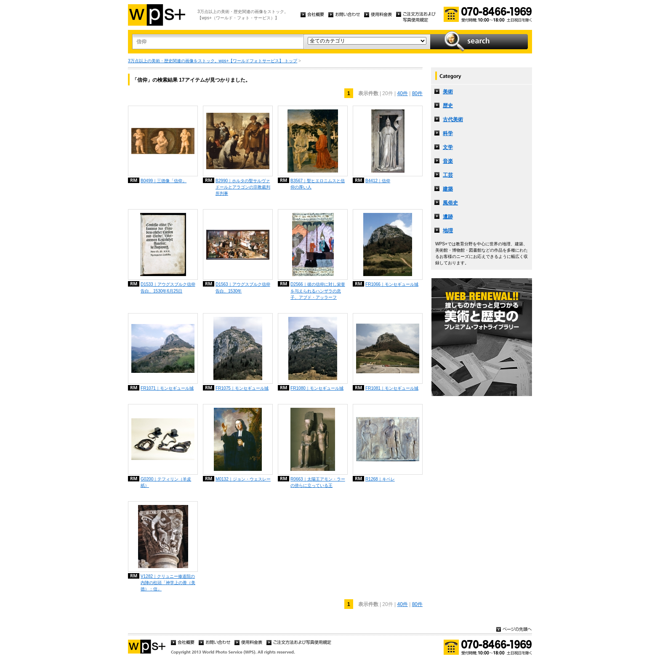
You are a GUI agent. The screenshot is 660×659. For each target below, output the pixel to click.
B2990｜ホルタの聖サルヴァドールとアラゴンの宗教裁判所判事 (243, 187)
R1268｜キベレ (380, 479)
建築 (448, 189)
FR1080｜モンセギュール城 (316, 388)
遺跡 (448, 217)
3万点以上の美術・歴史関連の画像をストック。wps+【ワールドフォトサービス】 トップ (212, 60)
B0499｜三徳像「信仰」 (163, 180)
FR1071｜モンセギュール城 (167, 388)
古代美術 (453, 119)
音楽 (448, 161)
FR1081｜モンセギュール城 (391, 388)
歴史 (448, 106)
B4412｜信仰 (377, 180)
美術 (448, 92)
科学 (448, 133)
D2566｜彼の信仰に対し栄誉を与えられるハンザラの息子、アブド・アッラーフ (317, 290)
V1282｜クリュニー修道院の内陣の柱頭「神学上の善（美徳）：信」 (168, 582)
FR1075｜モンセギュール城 (242, 388)
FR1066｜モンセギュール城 (391, 284)
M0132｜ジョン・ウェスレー (243, 479)
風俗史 (450, 203)
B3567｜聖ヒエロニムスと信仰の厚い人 (317, 183)
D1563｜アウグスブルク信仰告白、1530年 (243, 287)
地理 (448, 231)
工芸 (448, 175)
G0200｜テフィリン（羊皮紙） (166, 482)
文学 (448, 147)
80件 (417, 93)
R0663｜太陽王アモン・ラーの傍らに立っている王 (317, 482)
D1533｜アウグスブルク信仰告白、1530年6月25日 (168, 287)
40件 (402, 93)
